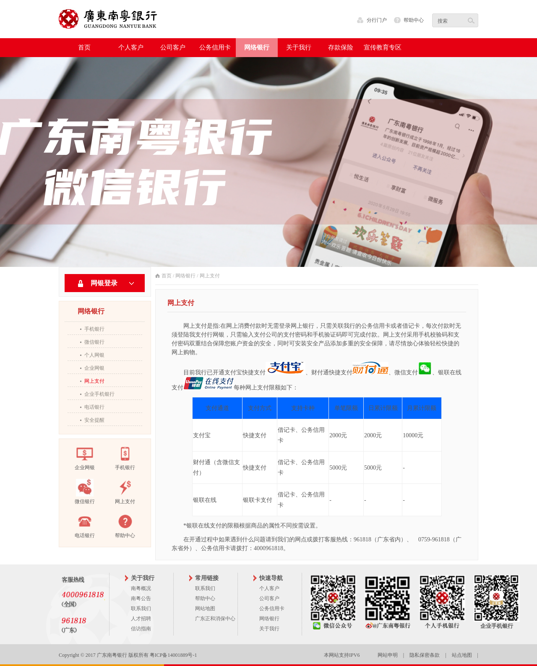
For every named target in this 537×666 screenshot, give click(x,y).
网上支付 (94, 381)
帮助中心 (414, 20)
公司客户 (269, 598)
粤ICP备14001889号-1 (173, 655)
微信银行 (94, 342)
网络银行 (185, 276)
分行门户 (377, 20)
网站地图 (205, 608)
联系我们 (141, 608)
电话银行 (94, 407)
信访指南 (141, 629)
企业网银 (94, 368)
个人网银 (94, 355)
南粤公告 (141, 598)
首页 (84, 47)
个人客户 (269, 588)
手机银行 (94, 329)
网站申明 (388, 655)
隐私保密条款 (424, 655)
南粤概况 (141, 588)
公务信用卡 (271, 608)
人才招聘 (141, 619)
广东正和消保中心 (215, 619)
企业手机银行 (99, 394)
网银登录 (104, 283)
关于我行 (269, 629)
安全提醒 (94, 420)
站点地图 (462, 655)
